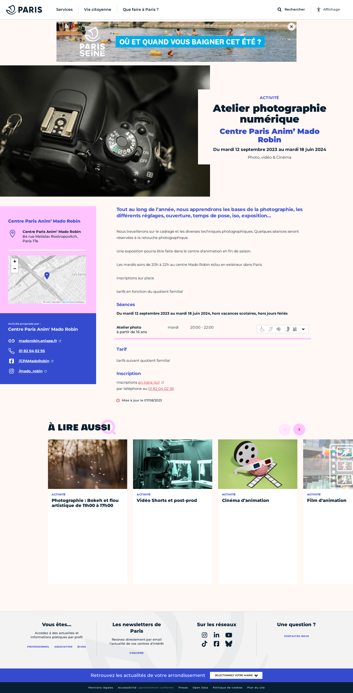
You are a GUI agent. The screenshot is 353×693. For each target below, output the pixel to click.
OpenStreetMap (68, 302)
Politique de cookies (227, 687)
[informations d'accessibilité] (283, 329)
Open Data (200, 687)
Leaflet (47, 302)
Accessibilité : (146, 687)
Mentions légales (100, 687)
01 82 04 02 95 (161, 388)
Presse (183, 687)
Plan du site (256, 687)
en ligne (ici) (149, 382)
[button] (47, 276)
